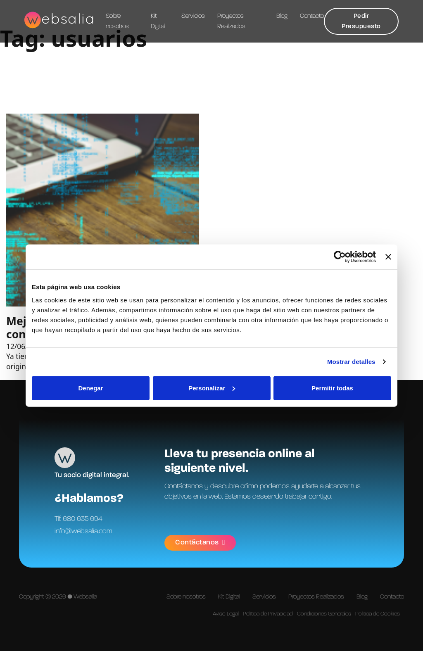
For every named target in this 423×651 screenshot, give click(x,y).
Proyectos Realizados (231, 21)
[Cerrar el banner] (388, 257)
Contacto (312, 16)
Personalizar (211, 387)
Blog (282, 16)
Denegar (90, 387)
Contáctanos (200, 542)
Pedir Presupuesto (361, 21)
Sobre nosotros (117, 21)
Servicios (193, 16)
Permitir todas (332, 387)
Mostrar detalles (351, 361)
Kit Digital (158, 21)
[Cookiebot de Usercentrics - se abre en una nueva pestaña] (340, 257)
